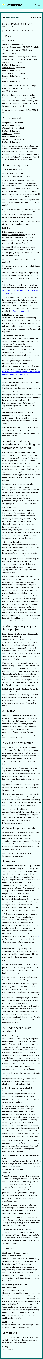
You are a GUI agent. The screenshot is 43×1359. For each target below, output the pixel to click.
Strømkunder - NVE (21, 311)
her (39, 936)
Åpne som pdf (11, 18)
